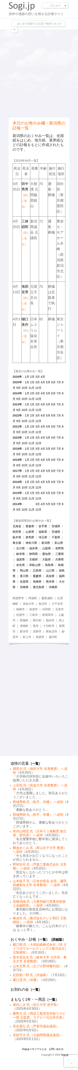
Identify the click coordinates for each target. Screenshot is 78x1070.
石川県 (20, 548)
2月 (32, 376)
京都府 (33, 559)
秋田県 (17, 531)
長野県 (59, 548)
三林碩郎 (25, 232)
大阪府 (46, 559)
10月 (25, 387)
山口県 (50, 570)
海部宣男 (25, 298)
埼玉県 (43, 537)
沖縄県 (53, 587)
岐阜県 (20, 554)
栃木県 (17, 537)
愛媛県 (37, 576)
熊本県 (50, 581)
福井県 (33, 548)
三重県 (59, 554)
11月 (31, 387)
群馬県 (30, 537)
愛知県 (46, 554)
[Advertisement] (39, 73)
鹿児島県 (38, 587)
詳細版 (57, 939)
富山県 (58, 542)
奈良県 (20, 565)
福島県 (43, 531)
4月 (43, 376)
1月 (27, 376)
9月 (18, 387)
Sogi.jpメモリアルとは (34, 1049)
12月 (38, 387)
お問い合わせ (56, 1049)
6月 (53, 382)
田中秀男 (25, 195)
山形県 (30, 531)
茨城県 (56, 531)
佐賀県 (24, 581)
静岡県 (33, 554)
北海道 (17, 526)
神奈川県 (31, 542)
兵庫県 (59, 559)
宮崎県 (24, 587)
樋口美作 (25, 330)
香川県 (24, 576)
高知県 (50, 576)
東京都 (17, 542)
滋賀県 (20, 559)
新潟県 (45, 542)
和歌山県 (35, 565)
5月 (48, 382)
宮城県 (56, 526)
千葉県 (56, 537)
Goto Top (71, 1063)
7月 (58, 382)
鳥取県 (49, 565)
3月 (37, 376)
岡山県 (24, 570)
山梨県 (46, 548)
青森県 (30, 526)
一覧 (35, 763)
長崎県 (37, 581)
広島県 (37, 570)
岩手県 (43, 526)
